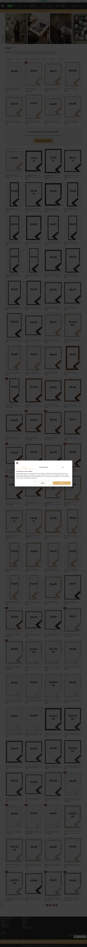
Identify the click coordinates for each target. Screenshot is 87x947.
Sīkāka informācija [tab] (43, 467)
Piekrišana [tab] (24, 467)
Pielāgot (43, 483)
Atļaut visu (61, 483)
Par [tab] (63, 467)
